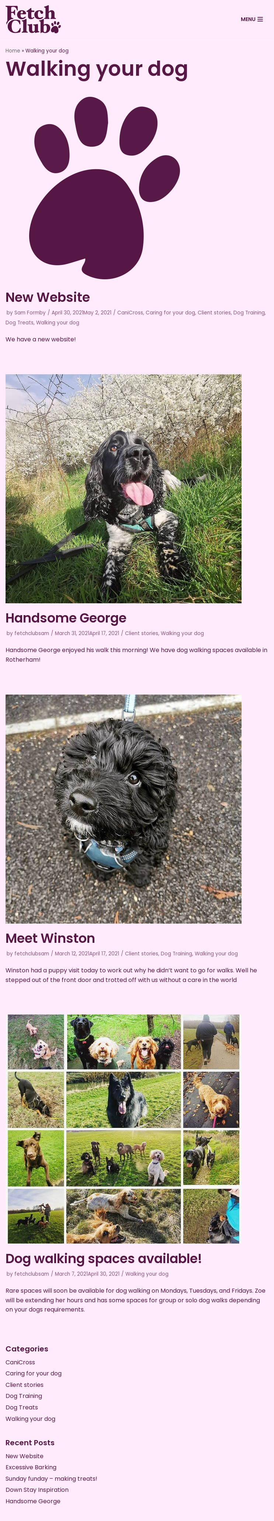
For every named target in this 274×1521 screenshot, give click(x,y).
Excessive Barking (31, 1467)
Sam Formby (30, 312)
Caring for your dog (170, 312)
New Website (48, 297)
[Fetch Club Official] (33, 19)
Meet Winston (50, 938)
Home (13, 50)
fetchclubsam (31, 633)
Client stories (214, 312)
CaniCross (130, 312)
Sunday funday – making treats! (51, 1478)
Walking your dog (57, 322)
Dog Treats (20, 322)
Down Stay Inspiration (37, 1490)
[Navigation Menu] (251, 19)
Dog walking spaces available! (104, 1258)
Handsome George (66, 618)
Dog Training (249, 312)
